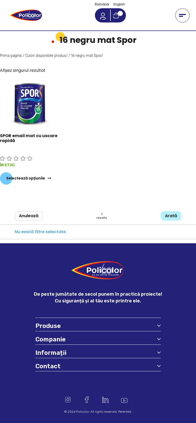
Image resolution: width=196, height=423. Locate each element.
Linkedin (105, 399)
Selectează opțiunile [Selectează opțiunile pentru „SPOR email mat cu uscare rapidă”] (25, 178)
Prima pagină (11, 55)
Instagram (68, 399)
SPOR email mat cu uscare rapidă (28, 138)
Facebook (87, 399)
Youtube (124, 399)
